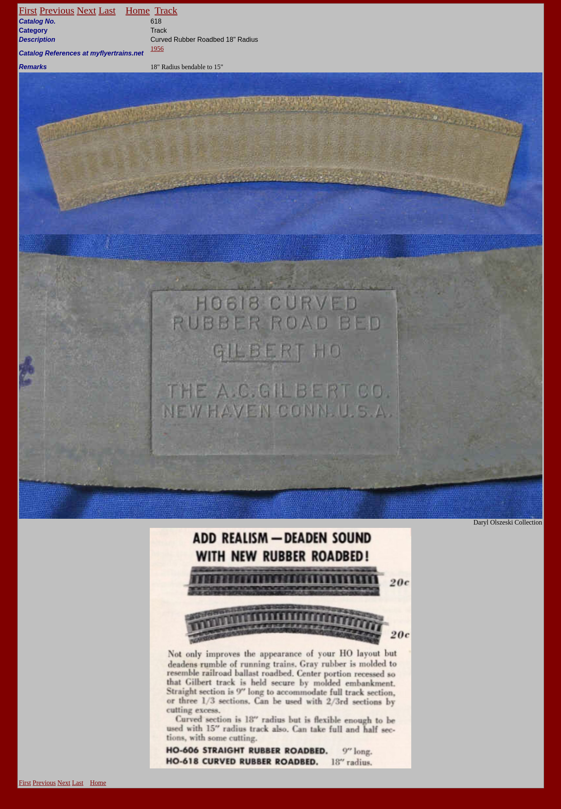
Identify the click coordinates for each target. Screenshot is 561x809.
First (28, 10)
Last (106, 10)
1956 (157, 48)
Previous (57, 10)
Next (86, 10)
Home (138, 10)
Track (166, 10)
